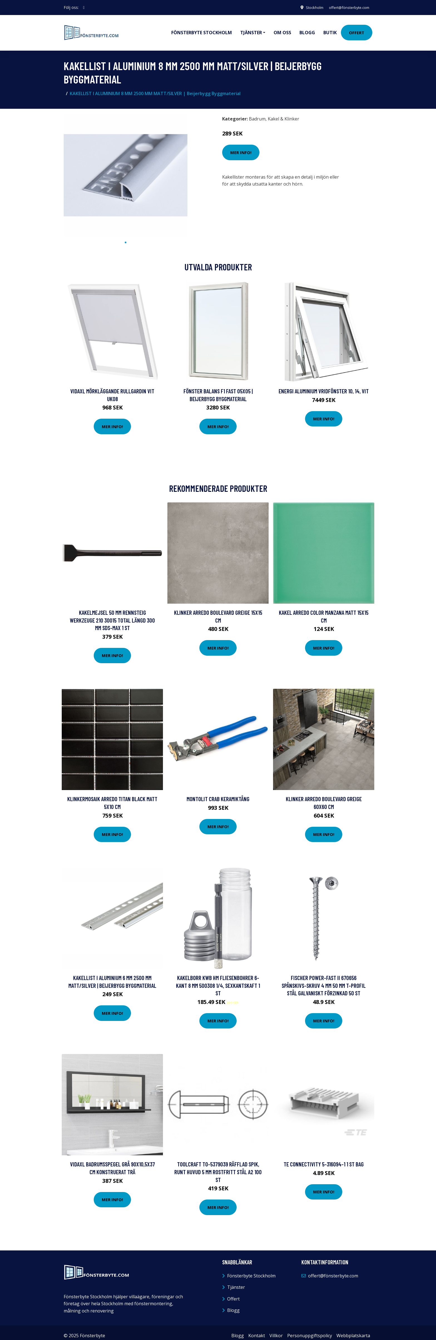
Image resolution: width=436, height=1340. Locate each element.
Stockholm (308, 7)
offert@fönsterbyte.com (346, 7)
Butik (330, 29)
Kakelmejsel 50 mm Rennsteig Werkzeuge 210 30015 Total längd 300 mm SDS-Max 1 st (112, 614)
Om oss (282, 29)
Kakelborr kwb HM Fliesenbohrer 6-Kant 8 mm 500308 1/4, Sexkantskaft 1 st (218, 979)
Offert (356, 29)
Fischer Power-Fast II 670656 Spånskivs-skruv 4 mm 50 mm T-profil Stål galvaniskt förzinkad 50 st (324, 979)
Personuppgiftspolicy (309, 1329)
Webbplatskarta (353, 1329)
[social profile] (84, 7)
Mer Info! (240, 146)
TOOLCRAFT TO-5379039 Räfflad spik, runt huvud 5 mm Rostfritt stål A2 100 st (218, 1165)
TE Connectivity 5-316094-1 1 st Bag (324, 1157)
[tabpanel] (125, 169)
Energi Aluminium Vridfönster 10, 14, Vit (324, 384)
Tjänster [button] (251, 29)
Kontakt (256, 1329)
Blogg (307, 29)
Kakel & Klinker (283, 113)
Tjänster (236, 1281)
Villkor (276, 1329)
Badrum (257, 113)
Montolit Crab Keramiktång (218, 792)
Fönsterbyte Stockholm (201, 29)
